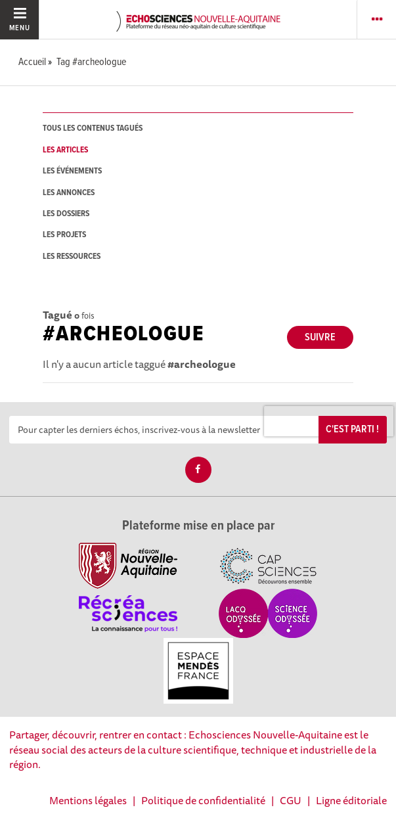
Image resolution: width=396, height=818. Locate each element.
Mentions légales (88, 800)
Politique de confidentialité (203, 800)
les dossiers (66, 213)
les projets (64, 234)
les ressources (71, 256)
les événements (72, 171)
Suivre (320, 337)
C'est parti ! (352, 429)
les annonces (69, 192)
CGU (290, 800)
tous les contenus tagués (93, 128)
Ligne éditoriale (351, 800)
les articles (65, 150)
